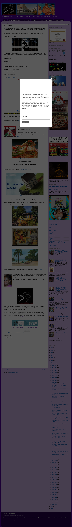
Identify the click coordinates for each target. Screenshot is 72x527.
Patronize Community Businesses (55, 241)
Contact (61, 20)
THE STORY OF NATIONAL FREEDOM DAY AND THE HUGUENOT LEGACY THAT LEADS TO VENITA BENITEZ (60, 279)
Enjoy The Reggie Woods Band (57, 383)
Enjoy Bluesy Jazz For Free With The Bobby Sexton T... (58, 442)
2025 (52, 348)
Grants (56, 20)
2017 (52, 362)
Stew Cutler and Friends (56, 408)
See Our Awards (52, 230)
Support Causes (52, 245)
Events (23, 20)
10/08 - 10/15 (54, 459)
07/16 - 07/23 (54, 479)
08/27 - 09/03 (54, 469)
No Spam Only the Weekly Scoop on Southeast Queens (25, 327)
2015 (52, 508)
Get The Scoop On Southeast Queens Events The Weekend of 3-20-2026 (61, 325)
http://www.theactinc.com (13, 77)
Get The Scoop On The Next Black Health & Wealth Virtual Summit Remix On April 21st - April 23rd (61, 308)
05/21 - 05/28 (54, 492)
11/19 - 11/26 (54, 373)
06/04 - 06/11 (54, 489)
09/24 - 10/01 (54, 462)
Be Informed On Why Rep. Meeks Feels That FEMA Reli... (59, 414)
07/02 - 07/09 (54, 482)
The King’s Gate (54, 427)
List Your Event (52, 235)
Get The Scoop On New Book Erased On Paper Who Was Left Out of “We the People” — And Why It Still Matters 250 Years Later (61, 269)
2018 (52, 360)
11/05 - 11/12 (54, 377)
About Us (51, 238)
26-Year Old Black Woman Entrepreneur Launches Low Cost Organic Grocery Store (61, 251)
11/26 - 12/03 (54, 372)
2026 (52, 347)
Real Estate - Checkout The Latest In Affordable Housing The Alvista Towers (58, 243)
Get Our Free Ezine (53, 224)
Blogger (60, 525)
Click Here (39, 204)
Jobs (28, 20)
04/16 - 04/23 (54, 501)
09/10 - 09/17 (54, 465)
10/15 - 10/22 (54, 382)
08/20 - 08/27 (54, 470)
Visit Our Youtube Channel (14, 20)
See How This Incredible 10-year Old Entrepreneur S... (58, 424)
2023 (52, 352)
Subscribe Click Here (25, 116)
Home (5, 20)
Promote (41, 20)
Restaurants (34, 20)
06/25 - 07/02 (54, 484)
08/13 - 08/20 (54, 472)
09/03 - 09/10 (54, 467)
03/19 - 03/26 (54, 504)
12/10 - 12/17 (54, 368)
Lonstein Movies (40, 281)
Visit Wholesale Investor (26, 169)
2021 (52, 355)
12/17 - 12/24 (54, 367)
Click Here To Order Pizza (24, 158)
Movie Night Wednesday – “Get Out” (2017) (59, 454)
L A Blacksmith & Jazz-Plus (56, 407)
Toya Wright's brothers (55, 425)
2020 (52, 357)
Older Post (43, 370)
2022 (52, 353)
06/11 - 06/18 (54, 487)
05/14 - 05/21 (54, 494)
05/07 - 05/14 (54, 496)
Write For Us (51, 239)
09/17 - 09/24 (54, 464)
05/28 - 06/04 (54, 491)
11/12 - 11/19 (54, 375)
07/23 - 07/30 (54, 477)
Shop (46, 20)
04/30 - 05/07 (54, 497)
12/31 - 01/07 (54, 363)
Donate (50, 20)
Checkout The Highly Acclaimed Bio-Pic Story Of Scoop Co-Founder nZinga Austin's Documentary (58, 188)
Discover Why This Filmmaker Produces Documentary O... (59, 391)
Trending (51, 232)
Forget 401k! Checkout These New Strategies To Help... (58, 437)
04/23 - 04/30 (54, 499)
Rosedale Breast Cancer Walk (57, 447)
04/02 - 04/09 (54, 502)
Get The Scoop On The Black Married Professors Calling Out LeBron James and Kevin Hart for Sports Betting (61, 289)
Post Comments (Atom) (13, 372)
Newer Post (7, 370)
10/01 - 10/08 (54, 460)
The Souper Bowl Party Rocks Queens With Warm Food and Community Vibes (60, 260)
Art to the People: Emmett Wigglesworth (59, 431)
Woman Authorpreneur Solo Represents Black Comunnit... (59, 402)
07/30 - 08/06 (54, 475)
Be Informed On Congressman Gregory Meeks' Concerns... (59, 439)
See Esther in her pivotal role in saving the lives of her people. (18, 332)
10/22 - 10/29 (54, 380)
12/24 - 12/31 (54, 365)
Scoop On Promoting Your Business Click (27, 120)
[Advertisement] (25, 96)
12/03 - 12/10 (54, 370)
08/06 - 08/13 (54, 474)
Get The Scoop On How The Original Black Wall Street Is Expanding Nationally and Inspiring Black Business (61, 334)
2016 (52, 506)
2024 (52, 350)
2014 (52, 509)
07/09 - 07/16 (54, 480)
